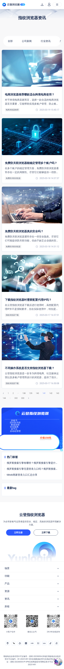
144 (4, 398)
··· (18, 393)
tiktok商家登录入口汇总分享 (22, 474)
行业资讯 (46, 41)
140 (37, 393)
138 (24, 393)
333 (22, 398)
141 (44, 393)
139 (30, 393)
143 (57, 393)
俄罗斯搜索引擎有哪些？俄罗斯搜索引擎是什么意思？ (33, 462)
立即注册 (18, 532)
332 (16, 398)
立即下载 (46, 532)
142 (50, 393)
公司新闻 (27, 41)
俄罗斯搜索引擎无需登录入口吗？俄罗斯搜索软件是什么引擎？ (33, 468)
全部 (10, 41)
